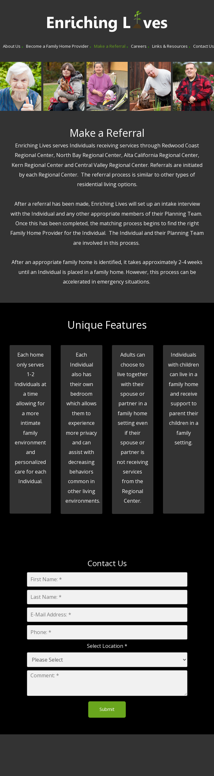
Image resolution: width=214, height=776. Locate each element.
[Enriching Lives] (107, 21)
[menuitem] (11, 47)
